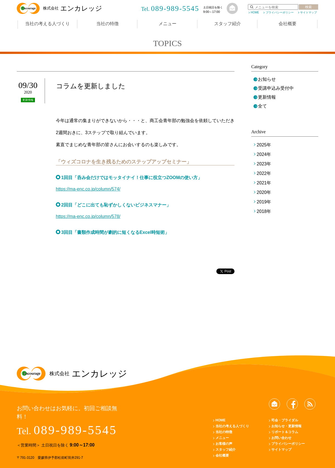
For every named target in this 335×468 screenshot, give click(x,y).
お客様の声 (224, 444)
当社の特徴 (107, 23)
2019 (262, 201)
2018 (262, 211)
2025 (262, 144)
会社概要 (287, 23)
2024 (262, 154)
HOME (255, 12)
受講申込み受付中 (276, 88)
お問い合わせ (281, 438)
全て (262, 106)
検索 (308, 7)
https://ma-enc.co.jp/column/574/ (88, 189)
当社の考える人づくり (47, 23)
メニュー (167, 23)
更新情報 (267, 97)
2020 (262, 192)
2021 (262, 182)
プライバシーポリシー (280, 12)
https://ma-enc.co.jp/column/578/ (88, 216)
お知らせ (267, 79)
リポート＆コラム (284, 432)
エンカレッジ (59, 8)
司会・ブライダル (284, 420)
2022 (262, 173)
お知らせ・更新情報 (286, 426)
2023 (262, 163)
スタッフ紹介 (227, 23)
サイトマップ (308, 12)
